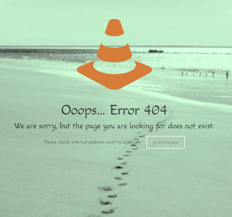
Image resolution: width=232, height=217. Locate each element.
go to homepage (165, 142)
